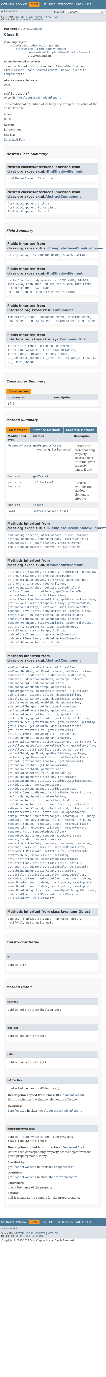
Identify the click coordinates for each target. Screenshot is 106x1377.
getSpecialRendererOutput (28, 772)
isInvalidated (82, 808)
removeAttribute (77, 819)
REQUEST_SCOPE (39, 321)
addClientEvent (66, 667)
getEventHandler (20, 737)
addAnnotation (19, 667)
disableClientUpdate (67, 698)
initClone (48, 607)
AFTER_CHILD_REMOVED (55, 346)
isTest (38, 505)
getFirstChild (39, 749)
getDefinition (45, 733)
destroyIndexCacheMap (24, 587)
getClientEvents (60, 730)
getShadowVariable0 (23, 769)
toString (59, 630)
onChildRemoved (69, 542)
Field (29, 16)
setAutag (61, 855)
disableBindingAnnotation (28, 698)
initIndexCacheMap (74, 607)
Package (21, 4)
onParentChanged (47, 816)
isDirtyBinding (76, 538)
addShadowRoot (19, 683)
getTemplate (67, 776)
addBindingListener (23, 535)
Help (88, 4)
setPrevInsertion (39, 626)
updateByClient (19, 894)
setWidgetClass (73, 874)
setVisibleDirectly (43, 874)
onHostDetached (53, 618)
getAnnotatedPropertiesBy (28, 710)
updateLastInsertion (60, 634)
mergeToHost (17, 614)
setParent (15, 626)
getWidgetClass (19, 784)
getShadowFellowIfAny (39, 761)
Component (80, 66)
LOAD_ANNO (33, 284)
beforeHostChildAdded (54, 575)
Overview (7, 4)
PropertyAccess (20, 445)
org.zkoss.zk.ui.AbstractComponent (34, 45)
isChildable (82, 804)
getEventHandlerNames (53, 737)
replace (50, 843)
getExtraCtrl (85, 741)
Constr (40, 16)
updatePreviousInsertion (62, 638)
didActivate (79, 690)
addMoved (14, 679)
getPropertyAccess (47, 445)
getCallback (17, 726)
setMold (75, 862)
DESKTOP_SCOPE (79, 317)
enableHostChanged (22, 706)
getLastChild (18, 753)
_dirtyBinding (19, 255)
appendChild (60, 686)
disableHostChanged (23, 702)
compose (82, 535)
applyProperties (20, 690)
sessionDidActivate (70, 847)
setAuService (41, 855)
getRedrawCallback (74, 757)
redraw (29, 819)
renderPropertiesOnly (24, 843)
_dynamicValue (45, 280)
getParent (15, 757)
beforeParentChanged (24, 583)
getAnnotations (19, 714)
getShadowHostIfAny (23, 607)
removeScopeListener (24, 835)
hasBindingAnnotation (24, 800)
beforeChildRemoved (51, 690)
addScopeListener (69, 679)
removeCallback (76, 823)
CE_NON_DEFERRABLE (80, 358)
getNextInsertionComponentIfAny (33, 599)
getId (79, 749)
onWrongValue (73, 816)
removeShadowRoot (56, 835)
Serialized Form (15, 139)
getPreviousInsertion (78, 599)
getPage (79, 753)
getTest (39, 476)
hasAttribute (58, 792)
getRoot (13, 761)
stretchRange (40, 630)
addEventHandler (20, 671)
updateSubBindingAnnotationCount (34, 642)
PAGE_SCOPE (16, 321)
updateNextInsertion (24, 638)
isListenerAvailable (24, 812)
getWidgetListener (49, 784)
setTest (39, 511)
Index (79, 4)
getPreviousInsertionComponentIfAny (36, 603)
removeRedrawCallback (49, 831)
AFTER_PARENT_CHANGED (24, 354)
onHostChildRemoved (23, 618)
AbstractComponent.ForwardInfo (32, 207)
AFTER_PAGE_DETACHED (59, 350)
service (30, 847)
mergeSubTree (80, 610)
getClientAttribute (66, 726)
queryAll (14, 819)
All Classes (9, 11)
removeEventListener (45, 827)
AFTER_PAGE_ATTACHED (24, 350)
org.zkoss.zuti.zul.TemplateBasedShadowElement (56, 52)
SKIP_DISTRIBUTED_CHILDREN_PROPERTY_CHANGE (42, 292)
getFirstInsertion (22, 591)
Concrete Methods (80, 430)
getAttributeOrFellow (71, 718)
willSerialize (19, 898)
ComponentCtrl (15, 74)
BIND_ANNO (67, 280)
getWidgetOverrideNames (26, 792)
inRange (13, 610)
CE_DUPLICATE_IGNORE (24, 358)
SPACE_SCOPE (87, 321)
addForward (16, 675)
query (90, 816)
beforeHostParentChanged (67, 579)
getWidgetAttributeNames (72, 780)
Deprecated (65, 4)
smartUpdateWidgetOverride (74, 890)
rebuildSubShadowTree (24, 546)
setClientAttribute (23, 858)
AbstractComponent (63, 197)
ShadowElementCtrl (74, 70)
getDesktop (68, 733)
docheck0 (27, 538)
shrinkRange (17, 630)
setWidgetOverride (54, 878)
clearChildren (54, 583)
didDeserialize (41, 694)
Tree (52, 4)
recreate (74, 618)
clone (69, 535)
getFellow (15, 745)
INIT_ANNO (15, 284)
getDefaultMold (19, 733)
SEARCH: (59, 12)
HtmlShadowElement (64, 171)
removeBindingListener (62, 546)
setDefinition (19, 862)
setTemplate (67, 870)
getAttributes (19, 722)
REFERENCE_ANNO (19, 288)
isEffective (42, 482)
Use (44, 4)
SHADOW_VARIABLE (75, 255)
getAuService (68, 722)
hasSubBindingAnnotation (27, 804)
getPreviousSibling (41, 757)
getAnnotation (62, 710)
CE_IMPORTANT (53, 358)
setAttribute (54, 851)
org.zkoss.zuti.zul (30, 28)
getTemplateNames (21, 780)
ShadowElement (47, 70)
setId (62, 862)
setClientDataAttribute (59, 858)
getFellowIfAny (56, 745)
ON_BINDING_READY (46, 255)
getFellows (16, 749)
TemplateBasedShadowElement (39, 97)
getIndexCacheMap (69, 591)
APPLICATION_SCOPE (22, 317)
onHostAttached (41, 614)
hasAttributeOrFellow (48, 796)
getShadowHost (79, 603)
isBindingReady (49, 538)
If (9, 403)
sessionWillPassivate (24, 851)
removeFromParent (21, 622)
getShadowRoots (71, 761)
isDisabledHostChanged (25, 808)
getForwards (62, 749)
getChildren (39, 726)
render (78, 835)
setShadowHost (67, 626)
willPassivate (45, 894)
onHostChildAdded (69, 614)
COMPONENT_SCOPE (52, 317)
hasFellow (52, 800)
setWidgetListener (22, 878)
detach (13, 538)
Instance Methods (46, 430)
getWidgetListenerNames (26, 788)
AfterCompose (14, 70)
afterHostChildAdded (24, 571)
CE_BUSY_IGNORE (56, 354)
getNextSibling (58, 753)
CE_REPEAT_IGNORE (21, 362)
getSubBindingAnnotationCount (31, 776)
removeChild (17, 827)
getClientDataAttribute (26, 730)
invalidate (31, 610)
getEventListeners (57, 741)
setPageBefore (34, 866)
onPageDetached (19, 816)
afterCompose (51, 535)
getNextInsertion (51, 595)
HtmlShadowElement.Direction (30, 178)
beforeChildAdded (21, 575)
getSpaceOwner (52, 769)
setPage (13, 866)
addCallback (42, 667)
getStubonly (60, 772)
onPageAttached (73, 812)
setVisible (16, 874)
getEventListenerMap (24, 741)
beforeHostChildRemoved (26, 579)
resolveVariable (50, 622)
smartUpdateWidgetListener (29, 890)
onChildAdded (45, 542)
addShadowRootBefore (49, 683)
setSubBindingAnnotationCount (31, 870)
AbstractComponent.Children (29, 203)
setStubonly (57, 866)
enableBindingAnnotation (60, 702)
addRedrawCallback (38, 679)
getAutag (88, 722)
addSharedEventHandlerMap (28, 686)
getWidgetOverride (62, 788)
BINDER (83, 280)
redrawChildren (49, 819)
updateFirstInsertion (24, 634)
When (7, 85)
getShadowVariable (22, 765)
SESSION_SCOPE (64, 321)
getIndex (46, 591)
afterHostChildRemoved (60, 571)
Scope (30, 70)
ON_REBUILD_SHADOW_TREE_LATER (67, 284)
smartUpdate (80, 878)
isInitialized (57, 808)
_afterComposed (19, 280)
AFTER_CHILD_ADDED (22, 346)
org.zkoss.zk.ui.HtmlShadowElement (41, 48)
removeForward (76, 827)
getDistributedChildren (62, 587)
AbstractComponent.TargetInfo (31, 211)
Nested (19, 16)
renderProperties (48, 839)
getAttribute (71, 714)
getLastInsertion (21, 595)
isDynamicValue (19, 542)
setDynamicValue (78, 622)
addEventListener (49, 671)
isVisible (50, 812)
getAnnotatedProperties (58, 706)
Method (53, 16)
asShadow (88, 571)
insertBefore (60, 804)
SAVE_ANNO (42, 288)
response (66, 843)
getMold (37, 753)
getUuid (44, 780)
